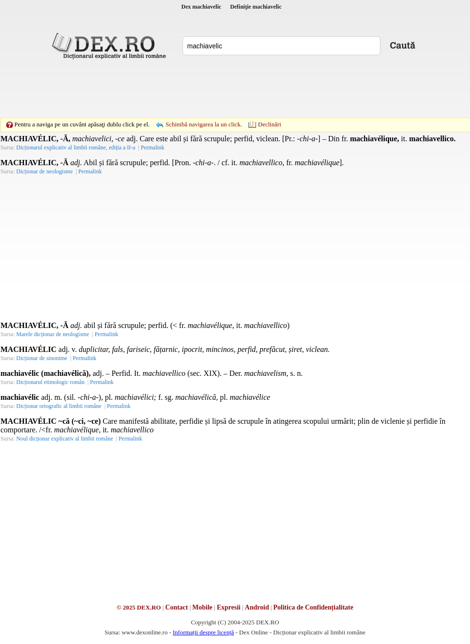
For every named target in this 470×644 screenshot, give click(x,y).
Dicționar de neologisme (44, 171)
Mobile (202, 607)
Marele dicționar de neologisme (52, 334)
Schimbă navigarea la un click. (204, 124)
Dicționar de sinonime (41, 358)
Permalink (106, 334)
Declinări (269, 124)
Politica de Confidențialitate (313, 607)
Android (257, 607)
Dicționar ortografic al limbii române (58, 406)
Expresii (229, 607)
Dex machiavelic (201, 6)
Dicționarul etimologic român (50, 382)
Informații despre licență (203, 632)
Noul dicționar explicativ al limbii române (64, 438)
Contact (176, 607)
